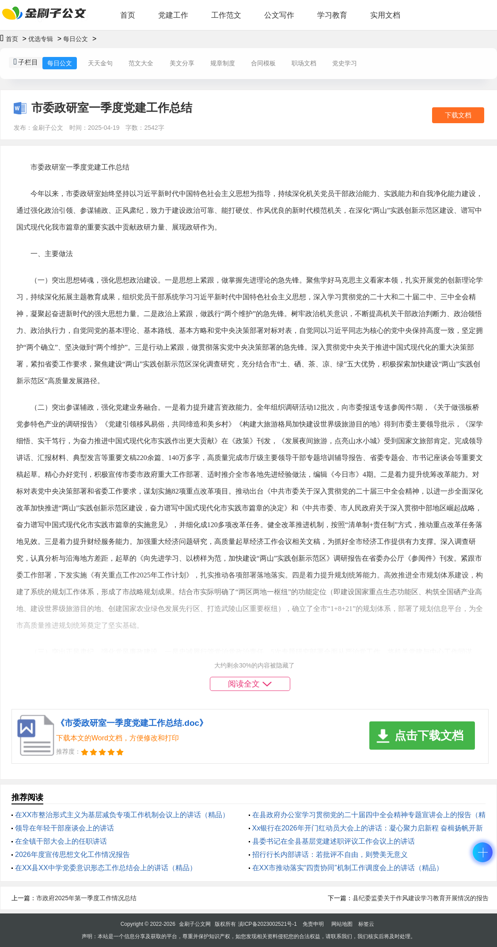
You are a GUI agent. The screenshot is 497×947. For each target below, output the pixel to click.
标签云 (366, 924)
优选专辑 (40, 38)
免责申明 (313, 924)
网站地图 (342, 924)
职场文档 (304, 63)
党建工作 (173, 15)
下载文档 (458, 115)
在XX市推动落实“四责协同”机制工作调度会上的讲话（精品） (347, 868)
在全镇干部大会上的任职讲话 (61, 841)
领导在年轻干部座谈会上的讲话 (64, 828)
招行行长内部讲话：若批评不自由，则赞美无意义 (330, 854)
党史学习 (344, 63)
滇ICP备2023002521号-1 (267, 924)
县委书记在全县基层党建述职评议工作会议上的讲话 (333, 841)
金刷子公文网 (195, 924)
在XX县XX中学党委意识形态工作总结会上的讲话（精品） (106, 868)
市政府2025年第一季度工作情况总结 (86, 898)
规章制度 (222, 63)
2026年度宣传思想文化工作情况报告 (72, 854)
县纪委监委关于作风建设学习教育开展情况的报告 (421, 898)
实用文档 (385, 15)
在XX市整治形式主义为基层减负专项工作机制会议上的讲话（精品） (122, 815)
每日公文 (75, 38)
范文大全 (141, 63)
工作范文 (226, 15)
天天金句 (100, 63)
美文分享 (182, 63)
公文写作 (279, 15)
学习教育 (332, 15)
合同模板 (263, 63)
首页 (127, 15)
